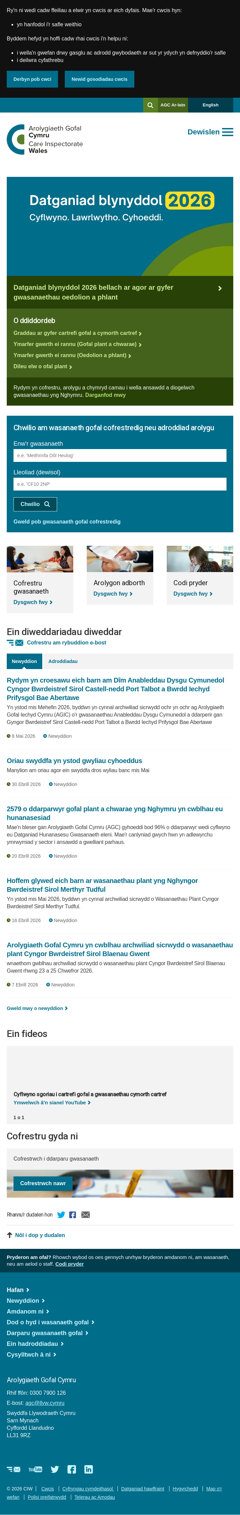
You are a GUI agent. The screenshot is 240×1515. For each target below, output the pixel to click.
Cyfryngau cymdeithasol (88, 1488)
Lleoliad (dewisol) (37, 472)
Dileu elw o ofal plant (40, 366)
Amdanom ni (25, 1311)
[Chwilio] (150, 105)
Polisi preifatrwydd (47, 1497)
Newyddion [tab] (24, 661)
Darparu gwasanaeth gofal (45, 1333)
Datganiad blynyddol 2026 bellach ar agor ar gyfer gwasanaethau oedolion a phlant (94, 292)
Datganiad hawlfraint (142, 1488)
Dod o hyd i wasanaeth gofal (48, 1322)
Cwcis (47, 1488)
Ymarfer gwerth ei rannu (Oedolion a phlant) (70, 355)
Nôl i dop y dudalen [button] (40, 1235)
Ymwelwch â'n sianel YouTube (50, 1102)
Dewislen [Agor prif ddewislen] (204, 132)
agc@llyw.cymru (44, 1403)
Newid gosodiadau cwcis (100, 79)
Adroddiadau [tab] (63, 661)
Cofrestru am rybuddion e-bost (66, 642)
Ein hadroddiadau (32, 1343)
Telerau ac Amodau (95, 1497)
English (210, 104)
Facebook (73, 1215)
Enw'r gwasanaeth (38, 443)
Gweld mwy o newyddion (35, 1008)
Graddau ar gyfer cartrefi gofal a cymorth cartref (75, 333)
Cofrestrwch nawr (43, 1183)
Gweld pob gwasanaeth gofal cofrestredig (67, 522)
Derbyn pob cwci (32, 79)
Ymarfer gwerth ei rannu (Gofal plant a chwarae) (75, 344)
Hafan (15, 1290)
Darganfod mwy (105, 395)
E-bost (85, 1215)
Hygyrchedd (185, 1488)
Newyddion (23, 1300)
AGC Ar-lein (174, 107)
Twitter (61, 1215)
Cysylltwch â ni (29, 1354)
